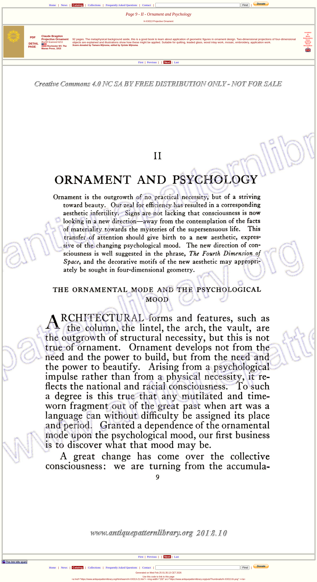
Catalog (77, 5)
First (141, 62)
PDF (32, 37)
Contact (146, 5)
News (64, 5)
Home (52, 5)
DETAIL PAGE (33, 45)
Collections (94, 5)
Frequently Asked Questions (121, 5)
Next (167, 62)
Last (176, 62)
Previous (152, 62)
